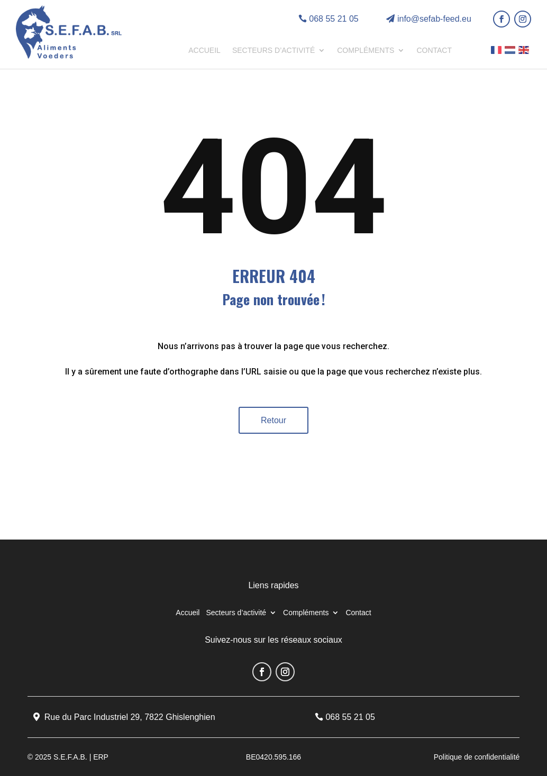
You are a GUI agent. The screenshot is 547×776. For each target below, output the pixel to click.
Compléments (365, 50)
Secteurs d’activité (273, 50)
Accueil (204, 50)
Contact (434, 50)
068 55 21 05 (333, 18)
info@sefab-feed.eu (434, 18)
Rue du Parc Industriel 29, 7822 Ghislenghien (129, 717)
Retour (273, 420)
